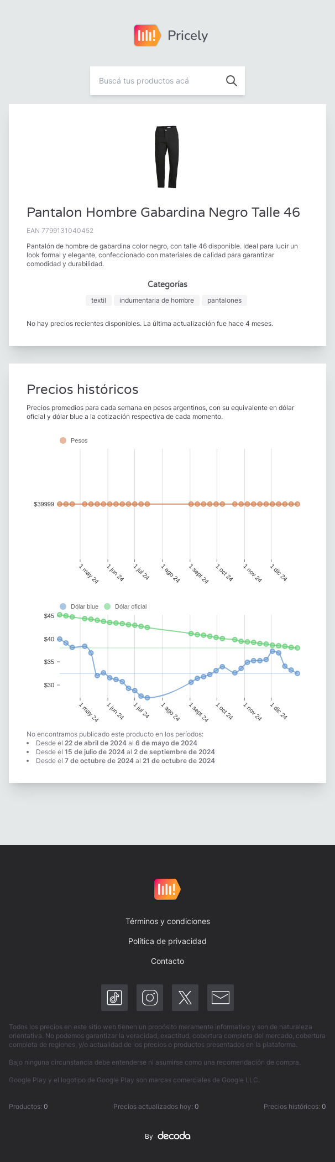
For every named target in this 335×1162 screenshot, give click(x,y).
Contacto (167, 961)
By (167, 1136)
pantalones (224, 300)
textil (98, 300)
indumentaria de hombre (156, 300)
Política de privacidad (167, 941)
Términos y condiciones (167, 921)
